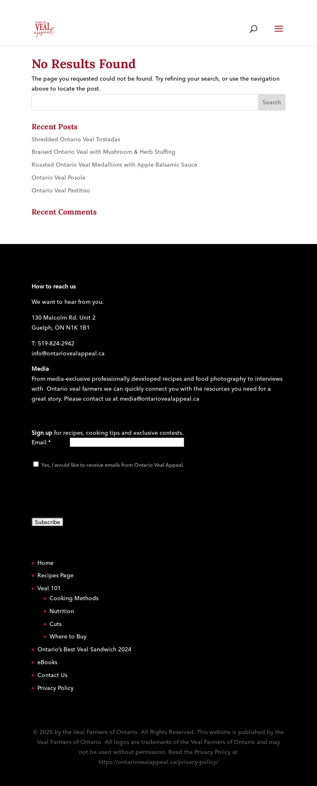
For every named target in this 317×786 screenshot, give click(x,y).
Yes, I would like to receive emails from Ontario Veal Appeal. (112, 464)
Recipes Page (55, 575)
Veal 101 (49, 588)
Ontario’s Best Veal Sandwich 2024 (84, 649)
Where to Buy (67, 636)
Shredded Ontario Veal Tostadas (76, 139)
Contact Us (52, 675)
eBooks (47, 662)
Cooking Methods (73, 598)
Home (45, 563)
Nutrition (61, 611)
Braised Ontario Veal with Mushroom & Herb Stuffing (103, 151)
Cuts (55, 624)
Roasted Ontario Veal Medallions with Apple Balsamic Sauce (114, 164)
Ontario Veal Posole (59, 177)
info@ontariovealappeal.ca (68, 353)
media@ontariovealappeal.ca (159, 398)
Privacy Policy (55, 688)
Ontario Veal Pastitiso (61, 190)
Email (41, 442)
